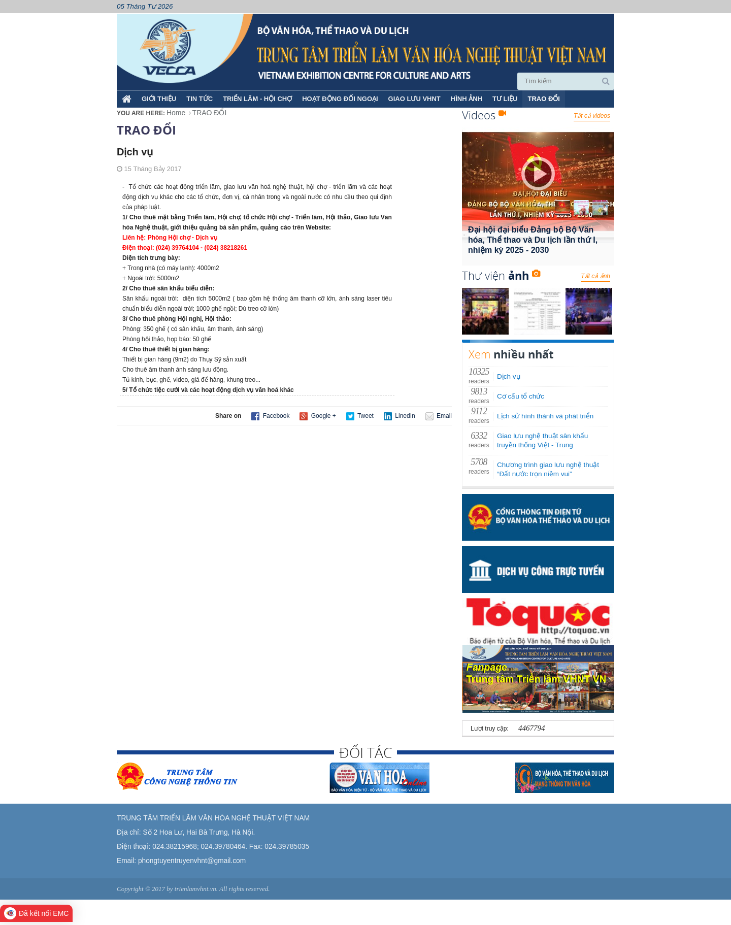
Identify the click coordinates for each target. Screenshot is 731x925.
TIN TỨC (199, 99)
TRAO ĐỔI (543, 99)
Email (438, 416)
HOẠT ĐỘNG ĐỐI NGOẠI (340, 99)
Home (176, 113)
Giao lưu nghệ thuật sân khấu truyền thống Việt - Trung (542, 440)
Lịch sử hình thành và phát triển (545, 416)
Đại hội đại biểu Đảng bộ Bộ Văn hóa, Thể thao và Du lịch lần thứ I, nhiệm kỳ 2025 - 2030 (532, 239)
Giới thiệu (159, 99)
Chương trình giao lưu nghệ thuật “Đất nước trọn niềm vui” (548, 469)
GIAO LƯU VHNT (414, 99)
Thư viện (501, 275)
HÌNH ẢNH (466, 99)
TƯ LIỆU (505, 99)
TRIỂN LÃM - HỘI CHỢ (257, 99)
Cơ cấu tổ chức (520, 396)
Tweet (360, 416)
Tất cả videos (592, 115)
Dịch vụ (508, 376)
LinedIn (399, 416)
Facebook (270, 416)
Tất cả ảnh (595, 276)
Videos (484, 114)
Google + (318, 416)
